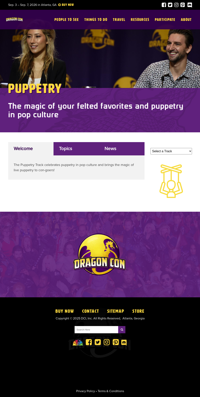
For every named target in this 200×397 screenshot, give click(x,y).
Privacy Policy (85, 391)
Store (138, 311)
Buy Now (64, 311)
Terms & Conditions (111, 391)
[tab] (31, 148)
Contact (90, 311)
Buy (64, 4)
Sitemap (115, 311)
